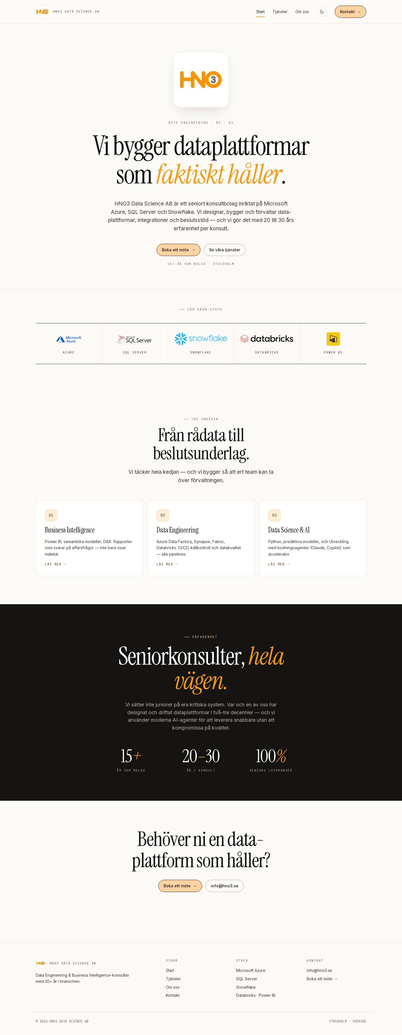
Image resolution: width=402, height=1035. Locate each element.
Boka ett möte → (322, 978)
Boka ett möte (178, 250)
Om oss (302, 11)
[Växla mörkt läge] (322, 12)
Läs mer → (55, 564)
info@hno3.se (224, 885)
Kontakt (350, 12)
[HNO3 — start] (67, 11)
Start (260, 11)
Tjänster (280, 11)
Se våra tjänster (224, 249)
